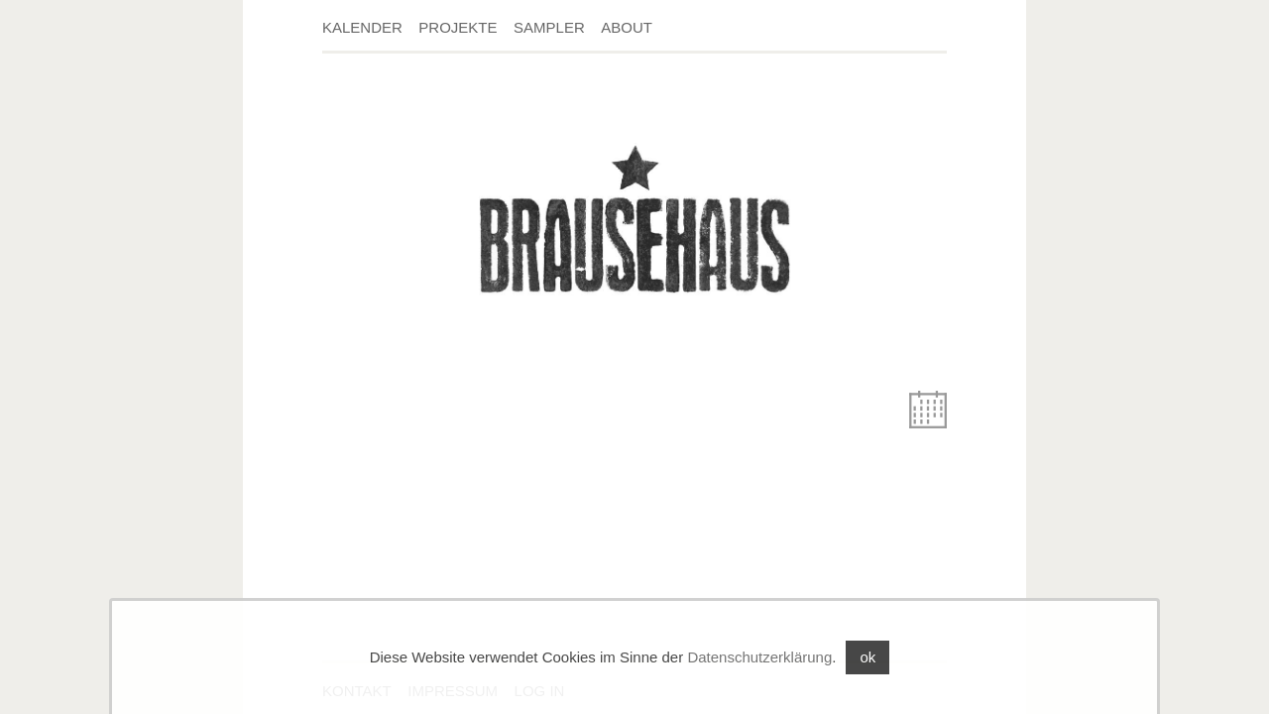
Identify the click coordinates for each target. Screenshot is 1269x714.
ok (867, 657)
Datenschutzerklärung (759, 657)
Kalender (362, 27)
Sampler (549, 27)
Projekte (457, 27)
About (626, 27)
